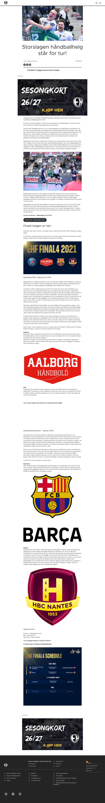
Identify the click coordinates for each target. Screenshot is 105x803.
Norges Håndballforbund (12, 776)
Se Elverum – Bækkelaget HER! (35, 220)
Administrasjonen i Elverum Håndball (64, 778)
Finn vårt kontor (34, 780)
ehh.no (56, 766)
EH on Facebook (10, 778)
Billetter (32, 773)
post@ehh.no (58, 761)
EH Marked (32, 776)
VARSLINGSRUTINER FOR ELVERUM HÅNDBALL (64, 783)
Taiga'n (7, 780)
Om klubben (58, 776)
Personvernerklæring (60, 773)
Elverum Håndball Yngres (12, 773)
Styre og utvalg (58, 780)
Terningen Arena (34, 778)
